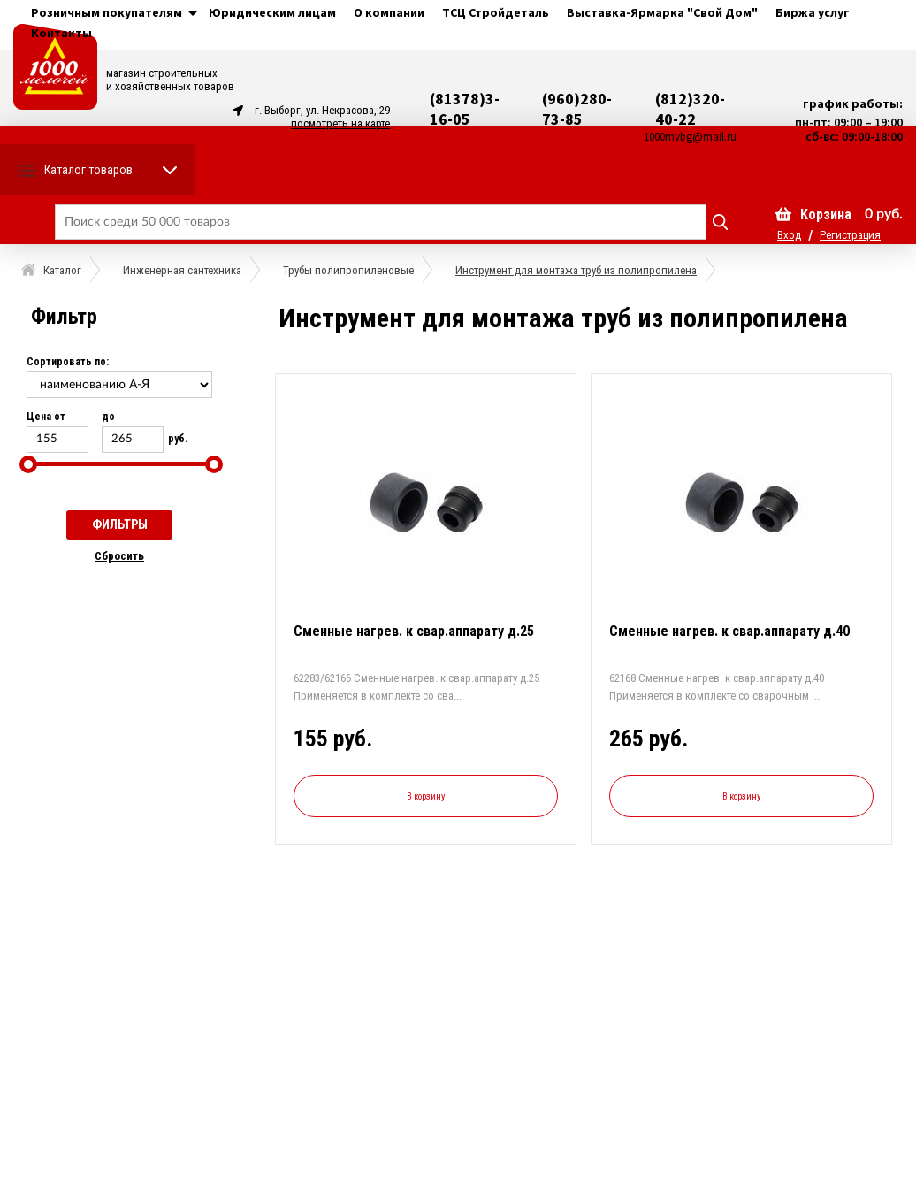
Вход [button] (789, 234)
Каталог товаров (88, 170)
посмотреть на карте (340, 123)
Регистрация (850, 234)
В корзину (426, 796)
